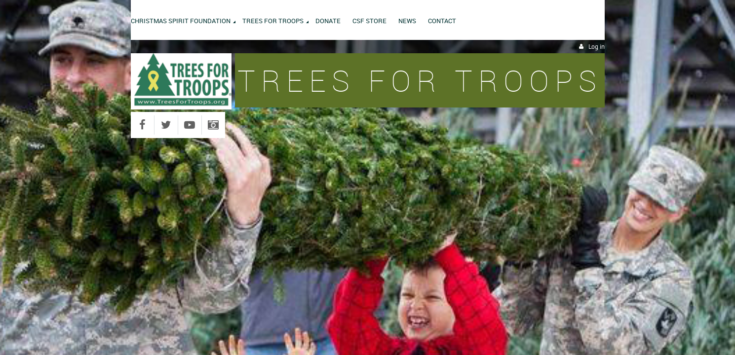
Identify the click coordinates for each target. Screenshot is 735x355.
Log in (596, 46)
